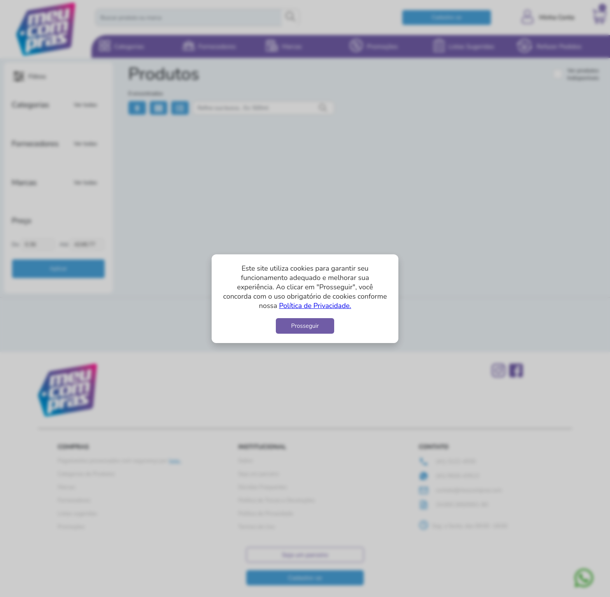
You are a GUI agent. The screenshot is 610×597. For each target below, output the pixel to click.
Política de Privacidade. (315, 305)
